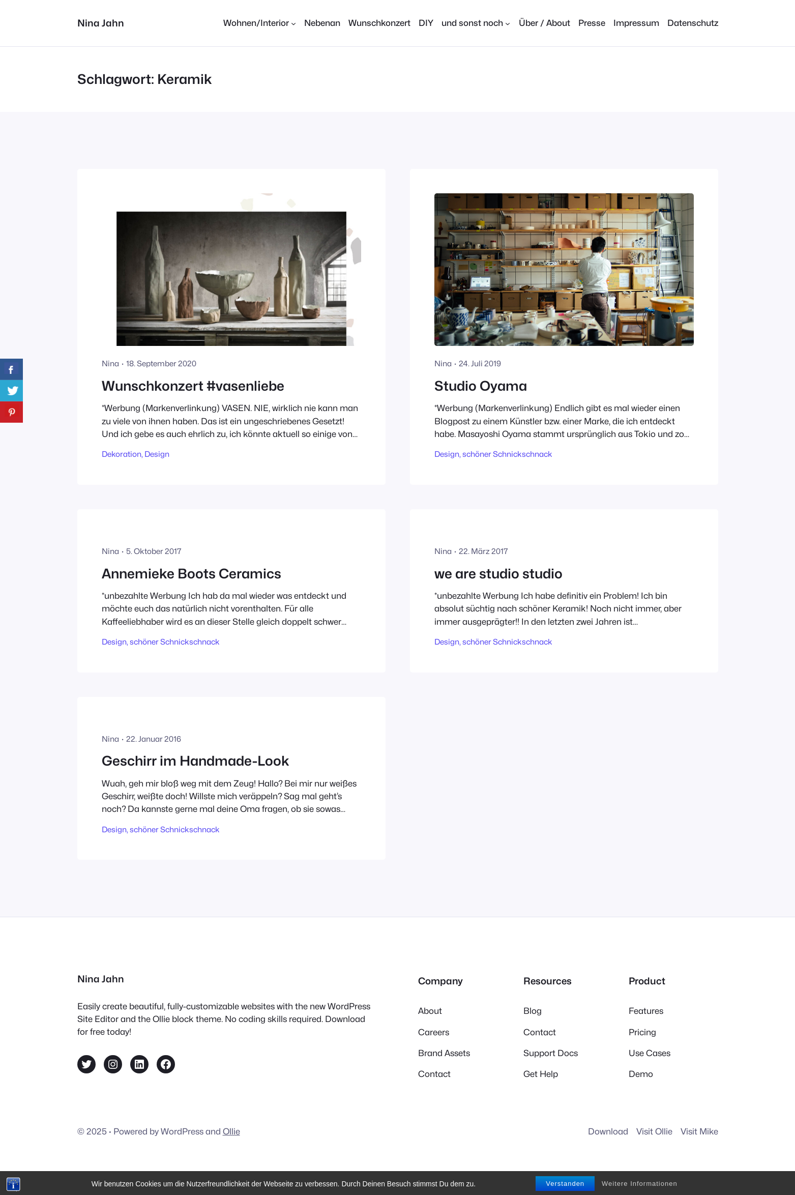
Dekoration (121, 454)
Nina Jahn (100, 22)
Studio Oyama (480, 386)
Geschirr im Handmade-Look (195, 761)
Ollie (231, 1131)
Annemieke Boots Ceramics (191, 573)
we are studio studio (498, 573)
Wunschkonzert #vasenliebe (193, 386)
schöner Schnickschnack (507, 454)
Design (156, 454)
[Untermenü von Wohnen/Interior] (259, 23)
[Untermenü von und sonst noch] (475, 23)
